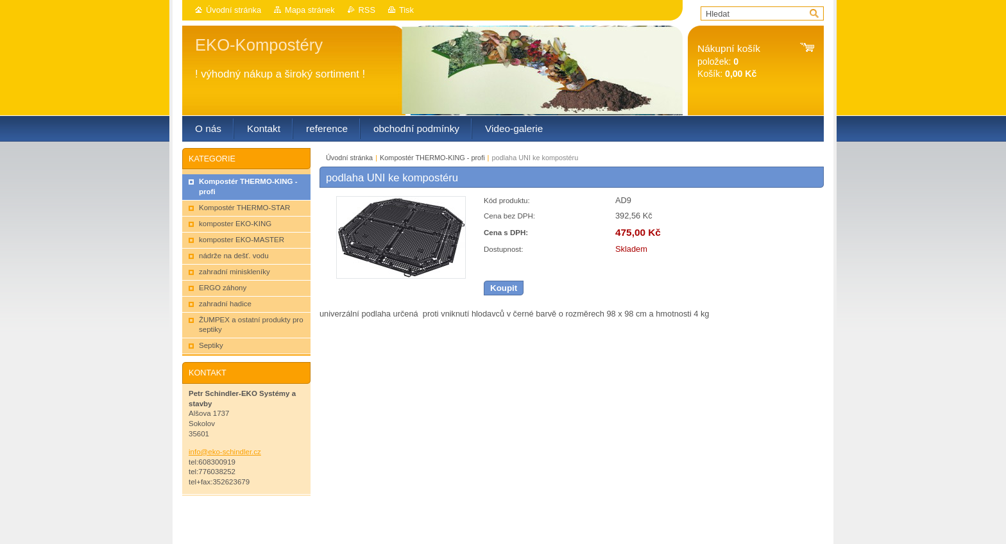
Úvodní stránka (233, 10)
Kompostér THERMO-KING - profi (432, 157)
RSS (367, 10)
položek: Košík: (728, 61)
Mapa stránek (310, 10)
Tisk (406, 10)
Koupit (503, 288)
